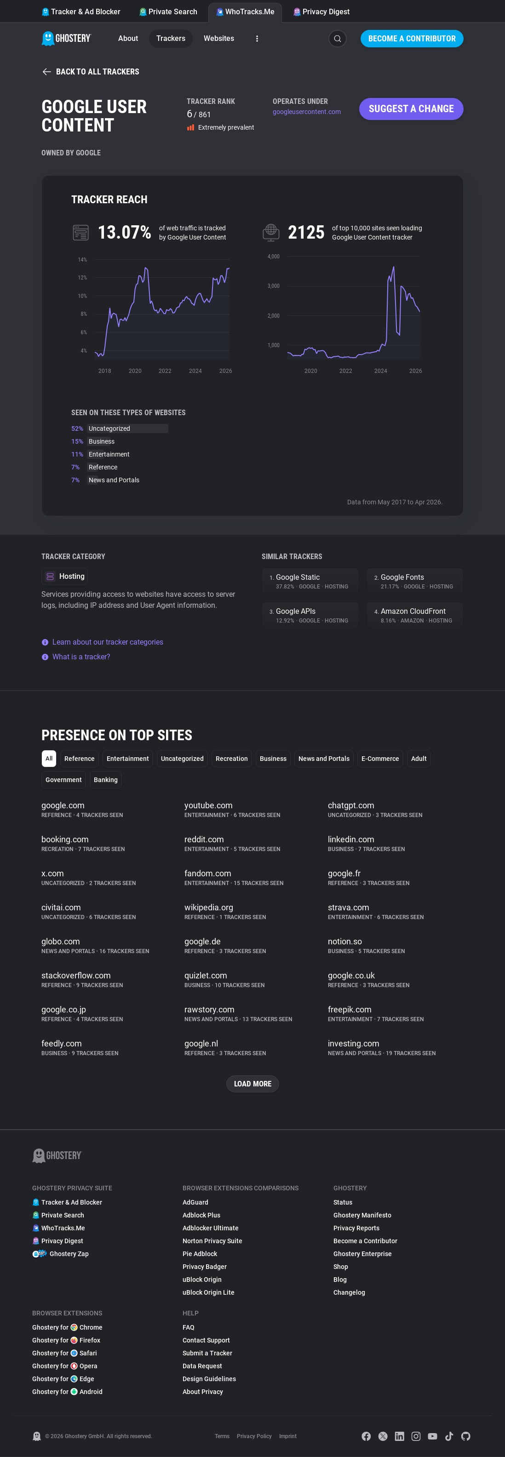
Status (342, 1202)
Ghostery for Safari (64, 1353)
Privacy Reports (356, 1228)
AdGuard (195, 1202)
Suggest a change (411, 108)
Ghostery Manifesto (362, 1215)
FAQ (189, 1327)
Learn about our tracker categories (102, 642)
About (128, 38)
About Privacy (203, 1392)
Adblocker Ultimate (211, 1228)
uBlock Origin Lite (209, 1293)
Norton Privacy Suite (212, 1241)
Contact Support (206, 1340)
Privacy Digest (321, 11)
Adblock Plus (201, 1215)
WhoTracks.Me (245, 11)
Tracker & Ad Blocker (81, 11)
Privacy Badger (205, 1267)
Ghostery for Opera (65, 1366)
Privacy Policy (254, 1437)
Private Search (168, 11)
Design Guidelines (209, 1379)
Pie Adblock (200, 1254)
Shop (340, 1267)
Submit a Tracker (207, 1353)
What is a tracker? (75, 656)
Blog (340, 1280)
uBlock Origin (202, 1280)
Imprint (288, 1437)
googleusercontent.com (307, 111)
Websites (219, 38)
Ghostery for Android (67, 1392)
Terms (222, 1437)
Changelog (349, 1293)
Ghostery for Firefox (66, 1340)
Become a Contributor (412, 38)
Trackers (170, 38)
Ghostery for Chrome (67, 1327)
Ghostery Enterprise (362, 1254)
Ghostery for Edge (63, 1379)
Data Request (202, 1366)
